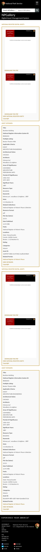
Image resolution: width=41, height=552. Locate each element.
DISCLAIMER (5, 532)
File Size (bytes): (8, 216)
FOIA (3, 528)
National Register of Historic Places (13, 259)
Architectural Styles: (9, 152)
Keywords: (6, 194)
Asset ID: (6, 251)
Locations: (6, 232)
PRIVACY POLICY (6, 526)
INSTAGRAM (18, 546)
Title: (4, 128)
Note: (4, 199)
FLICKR (4, 548)
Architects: (6, 157)
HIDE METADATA (8, 262)
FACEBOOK (5, 544)
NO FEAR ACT (5, 536)
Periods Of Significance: (10, 175)
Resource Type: (8, 188)
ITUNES (16, 548)
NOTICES (4, 530)
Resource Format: (8, 210)
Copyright (6, 119)
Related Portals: (8, 257)
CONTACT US (5, 538)
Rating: (5, 242)
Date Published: (8, 221)
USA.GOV (4, 540)
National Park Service (20, 525)
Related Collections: (9, 205)
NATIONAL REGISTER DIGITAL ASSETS (13, 24)
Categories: (6, 246)
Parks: (5, 227)
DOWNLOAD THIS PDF (11, 70)
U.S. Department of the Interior (23, 526)
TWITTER (5, 546)
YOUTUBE (17, 544)
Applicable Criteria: (9, 144)
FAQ (3, 535)
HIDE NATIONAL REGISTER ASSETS (13, 116)
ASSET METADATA (7, 123)
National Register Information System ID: (16, 133)
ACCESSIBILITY (5, 524)
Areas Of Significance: (10, 165)
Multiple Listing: (8, 139)
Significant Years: (8, 183)
